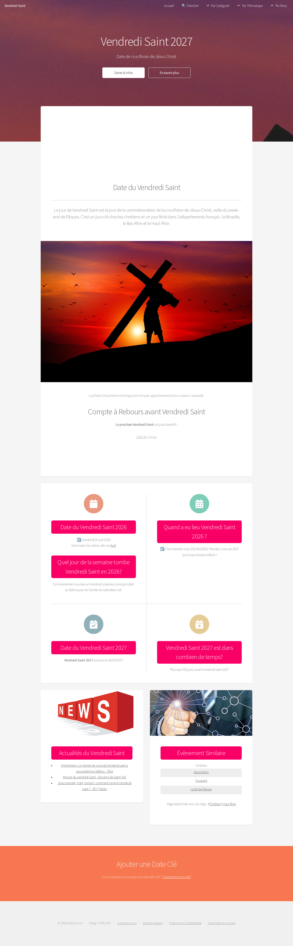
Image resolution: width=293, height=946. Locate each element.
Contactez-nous (127, 923)
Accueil (169, 5)
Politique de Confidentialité (185, 923)
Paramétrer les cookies (221, 923)
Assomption (201, 772)
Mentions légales (153, 923)
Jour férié (229, 804)
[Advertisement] (146, 147)
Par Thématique (252, 5)
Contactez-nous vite (176, 877)
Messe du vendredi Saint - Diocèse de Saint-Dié (94, 777)
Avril (113, 545)
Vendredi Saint (14, 5)
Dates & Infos (123, 72)
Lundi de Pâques (201, 789)
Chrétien (215, 804)
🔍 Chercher (190, 5)
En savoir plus (169, 72)
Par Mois (281, 5)
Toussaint (201, 781)
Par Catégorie (220, 5)
